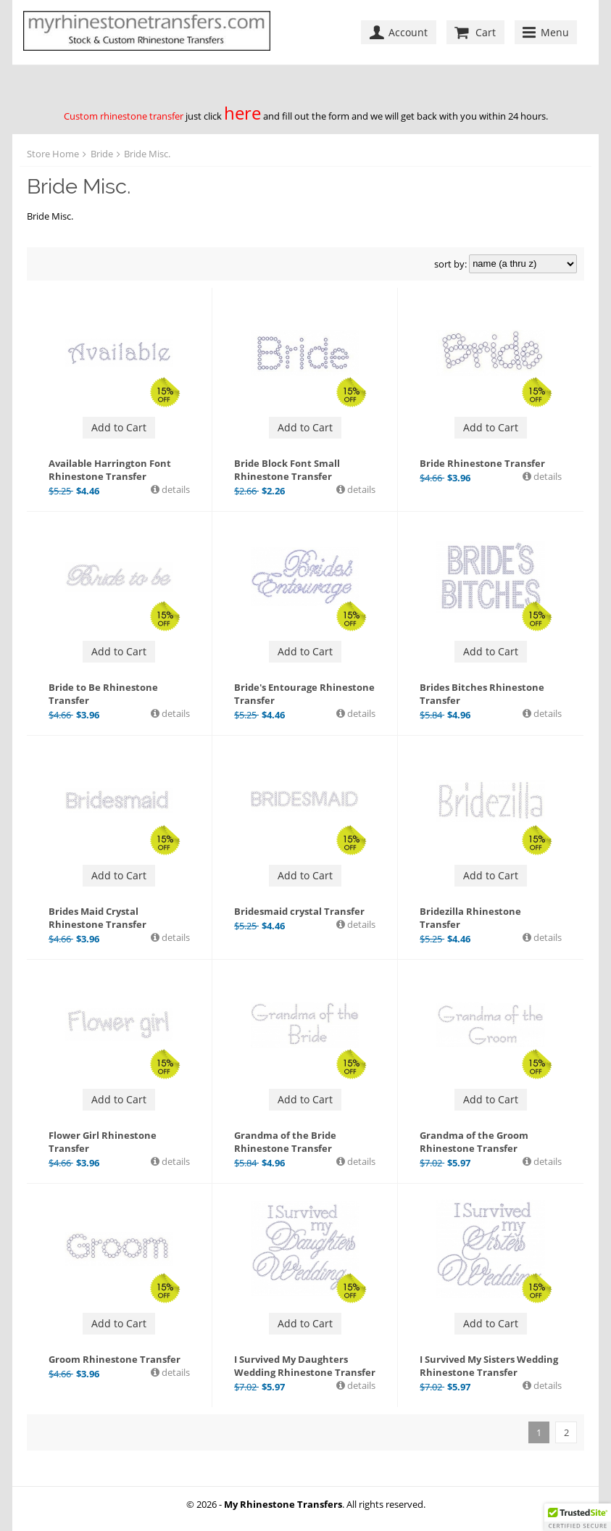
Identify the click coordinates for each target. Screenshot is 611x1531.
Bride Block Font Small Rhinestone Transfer (287, 470)
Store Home (53, 153)
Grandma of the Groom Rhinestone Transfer (474, 1142)
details (174, 489)
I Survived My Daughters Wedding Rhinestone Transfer (304, 1366)
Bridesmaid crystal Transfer (299, 911)
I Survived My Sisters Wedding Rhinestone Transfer (489, 1366)
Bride (102, 153)
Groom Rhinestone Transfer (114, 1359)
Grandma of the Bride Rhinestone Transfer (285, 1142)
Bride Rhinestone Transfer (482, 463)
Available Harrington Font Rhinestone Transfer (110, 470)
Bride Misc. (147, 153)
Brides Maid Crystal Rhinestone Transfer (97, 918)
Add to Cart (118, 427)
